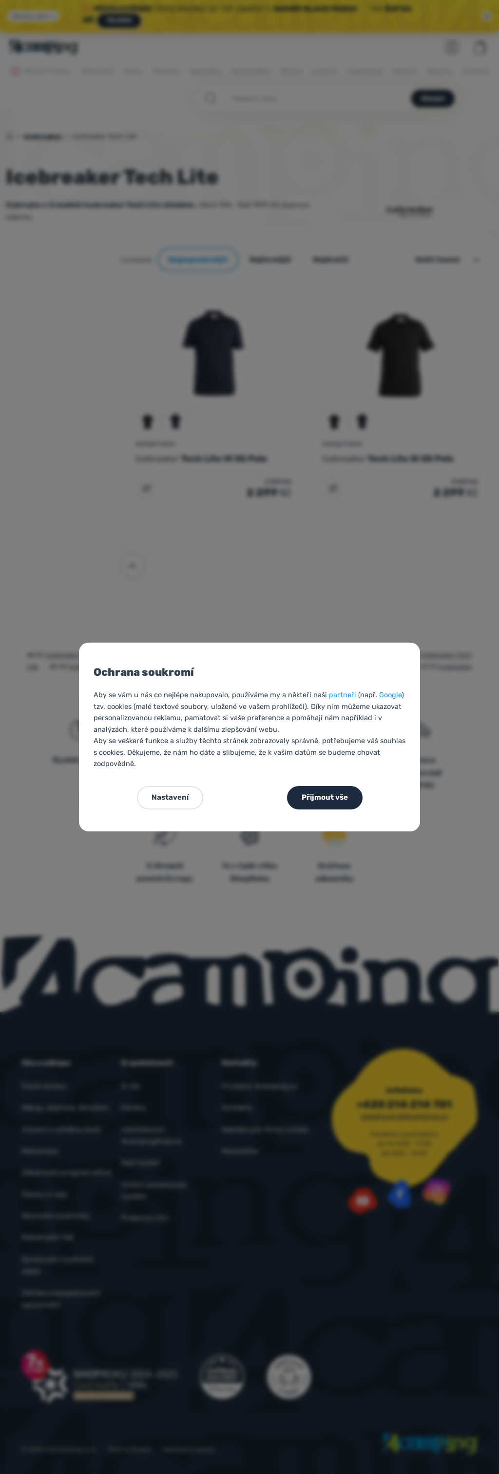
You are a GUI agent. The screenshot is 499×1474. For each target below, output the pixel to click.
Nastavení (170, 797)
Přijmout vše (325, 797)
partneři (342, 694)
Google (390, 694)
